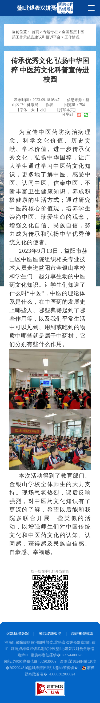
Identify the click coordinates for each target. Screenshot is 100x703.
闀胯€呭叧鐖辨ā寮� (65, 9)
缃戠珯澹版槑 (17, 634)
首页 (35, 32)
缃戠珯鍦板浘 (50, 634)
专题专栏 (50, 32)
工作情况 (72, 37)
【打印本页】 (66, 110)
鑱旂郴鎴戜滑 (82, 634)
